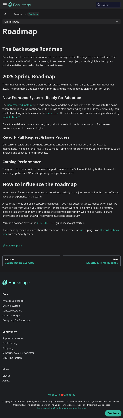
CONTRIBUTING (46, 223)
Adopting (7, 348)
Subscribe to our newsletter (18, 353)
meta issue (52, 113)
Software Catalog (12, 310)
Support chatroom (13, 338)
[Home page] (5, 14)
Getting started (11, 305)
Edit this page (12, 245)
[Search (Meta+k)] (108, 5)
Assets (6, 380)
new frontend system (19, 105)
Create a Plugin (11, 315)
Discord (104, 230)
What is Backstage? (13, 300)
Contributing (9, 343)
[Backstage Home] (61, 282)
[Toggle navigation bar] (4, 4)
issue (83, 230)
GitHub (6, 375)
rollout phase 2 (11, 117)
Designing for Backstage (16, 320)
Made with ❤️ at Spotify (61, 395)
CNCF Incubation (12, 358)
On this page (11, 21)
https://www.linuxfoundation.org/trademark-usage (61, 408)
